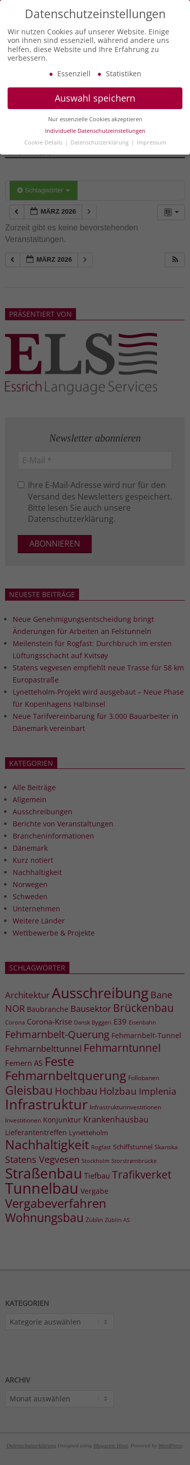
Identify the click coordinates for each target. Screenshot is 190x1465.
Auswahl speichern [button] (95, 106)
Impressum (151, 150)
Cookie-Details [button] (44, 150)
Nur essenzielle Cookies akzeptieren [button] (95, 126)
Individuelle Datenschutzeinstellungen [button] (95, 138)
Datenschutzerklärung (100, 150)
